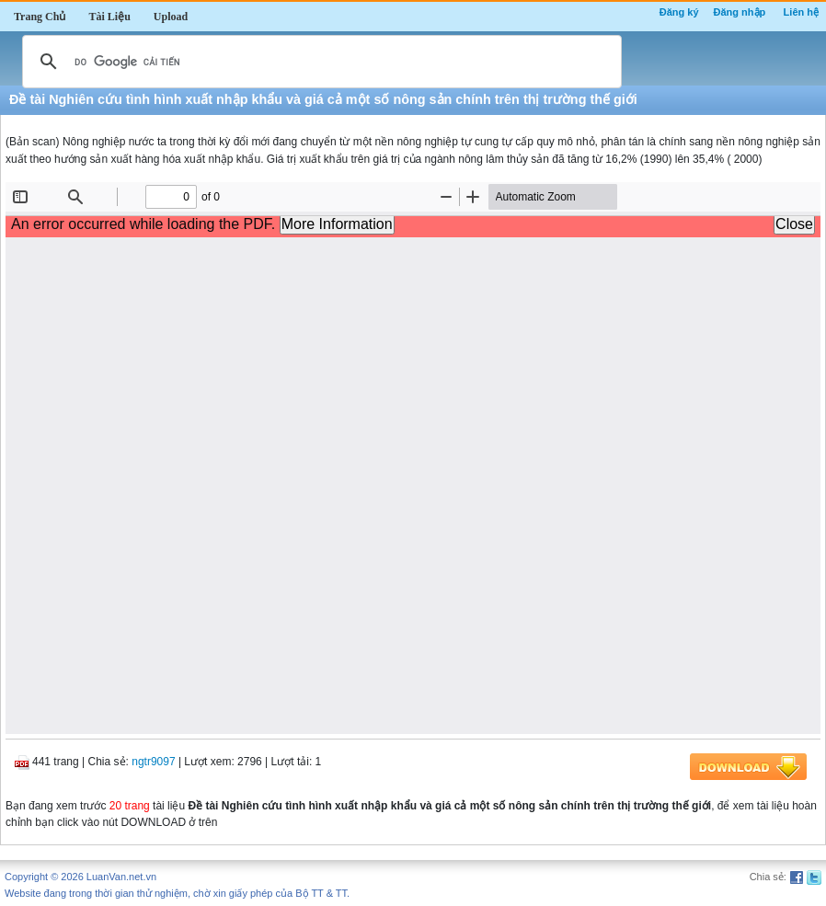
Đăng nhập (740, 11)
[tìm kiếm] (319, 62)
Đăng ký (679, 11)
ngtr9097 (153, 761)
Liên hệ (801, 11)
